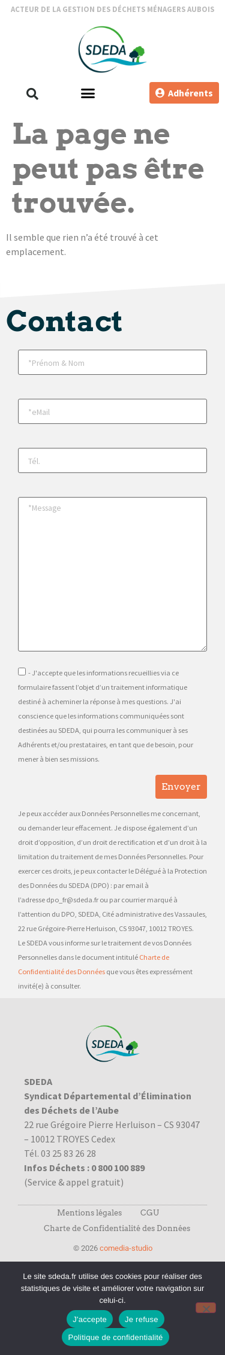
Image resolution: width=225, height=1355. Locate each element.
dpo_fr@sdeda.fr (72, 899)
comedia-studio (126, 1248)
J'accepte (90, 1319)
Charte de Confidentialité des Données (117, 1228)
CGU (149, 1212)
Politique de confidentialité (115, 1337)
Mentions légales (89, 1212)
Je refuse (141, 1319)
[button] (32, 94)
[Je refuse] (206, 1307)
